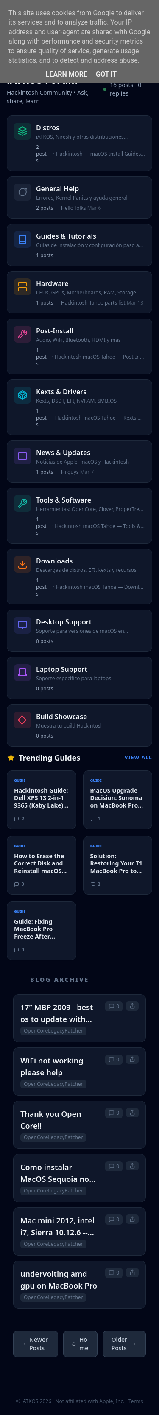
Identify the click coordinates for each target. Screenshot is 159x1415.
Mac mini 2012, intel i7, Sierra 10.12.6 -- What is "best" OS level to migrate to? (57, 1226)
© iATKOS (33, 1401)
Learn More (66, 74)
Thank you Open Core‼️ (50, 1120)
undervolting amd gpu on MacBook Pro (58, 1280)
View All (138, 757)
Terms (135, 1401)
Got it (106, 74)
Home (80, 1343)
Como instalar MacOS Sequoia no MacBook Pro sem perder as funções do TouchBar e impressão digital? (59, 1173)
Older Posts (124, 1343)
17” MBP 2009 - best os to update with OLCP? (56, 1013)
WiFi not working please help (52, 1066)
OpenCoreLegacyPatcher (53, 1030)
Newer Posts (35, 1343)
